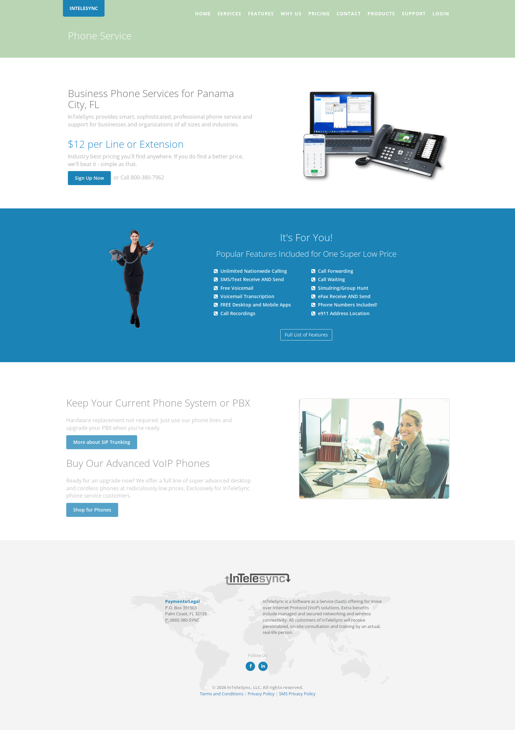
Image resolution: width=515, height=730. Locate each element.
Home (203, 13)
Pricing (319, 13)
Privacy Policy (261, 694)
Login (440, 13)
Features (261, 13)
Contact (349, 13)
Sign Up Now (89, 178)
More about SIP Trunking (99, 442)
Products (381, 13)
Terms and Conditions (221, 694)
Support (414, 13)
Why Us (291, 13)
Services (229, 13)
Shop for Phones (90, 510)
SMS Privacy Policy (297, 694)
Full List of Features (306, 334)
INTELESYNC (84, 8)
